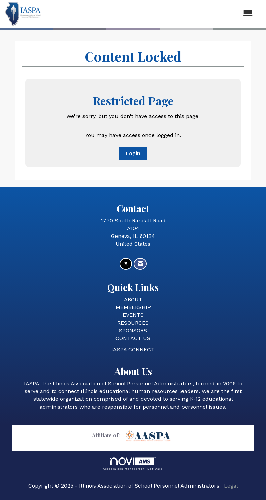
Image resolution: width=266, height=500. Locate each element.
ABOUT (133, 299)
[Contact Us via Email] (140, 264)
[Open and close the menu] (150, 13)
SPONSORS (133, 330)
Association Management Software (133, 463)
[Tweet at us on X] (126, 264)
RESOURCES (133, 323)
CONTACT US (133, 338)
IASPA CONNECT (133, 349)
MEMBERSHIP (133, 307)
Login (133, 153)
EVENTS (133, 315)
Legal (231, 485)
